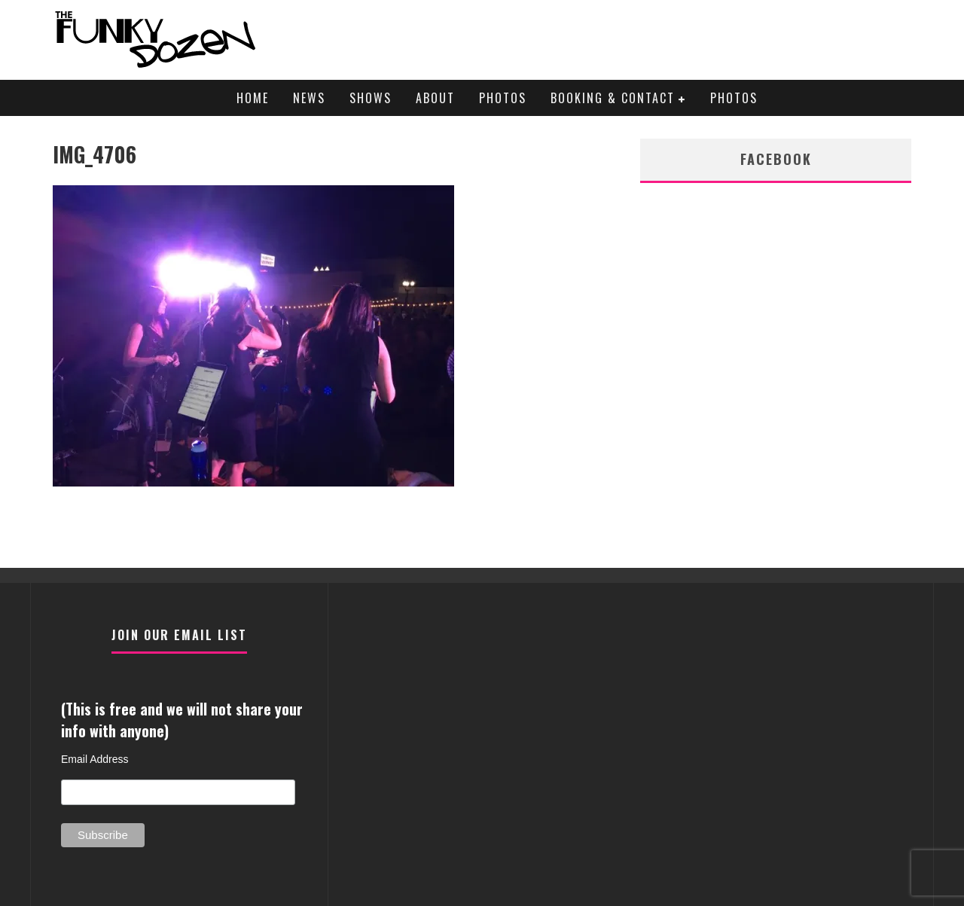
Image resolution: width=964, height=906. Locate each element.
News (309, 98)
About (435, 98)
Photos (502, 98)
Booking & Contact (613, 98)
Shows (370, 98)
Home (252, 98)
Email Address (94, 759)
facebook (776, 159)
